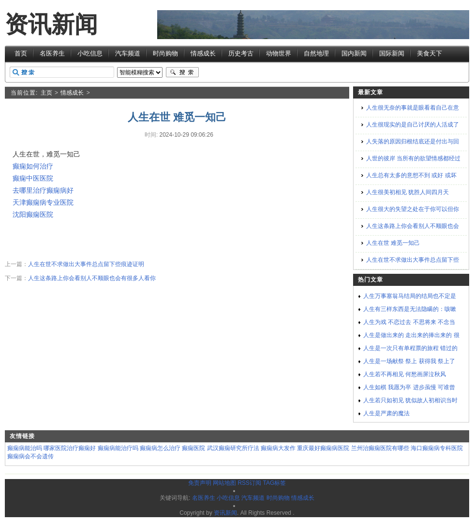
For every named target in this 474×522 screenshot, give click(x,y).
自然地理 (316, 53)
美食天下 (429, 53)
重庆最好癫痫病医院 (323, 448)
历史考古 (240, 53)
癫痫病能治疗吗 (118, 448)
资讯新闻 (51, 24)
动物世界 (278, 53)
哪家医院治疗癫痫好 (70, 448)
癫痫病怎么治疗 (160, 448)
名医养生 (52, 53)
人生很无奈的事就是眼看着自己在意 (412, 107)
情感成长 (203, 53)
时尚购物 (165, 53)
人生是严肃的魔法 (386, 413)
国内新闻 (354, 53)
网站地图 (224, 483)
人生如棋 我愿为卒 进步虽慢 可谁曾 (409, 387)
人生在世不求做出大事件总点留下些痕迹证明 (86, 264)
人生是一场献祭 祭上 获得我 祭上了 (409, 361)
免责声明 (199, 483)
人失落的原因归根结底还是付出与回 (412, 141)
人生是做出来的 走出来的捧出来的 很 (411, 335)
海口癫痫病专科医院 (437, 448)
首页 (21, 53)
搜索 (182, 72)
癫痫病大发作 (278, 448)
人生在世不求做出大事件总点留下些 (412, 259)
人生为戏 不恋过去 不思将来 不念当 (409, 322)
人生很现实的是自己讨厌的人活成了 (412, 124)
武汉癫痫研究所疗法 (233, 448)
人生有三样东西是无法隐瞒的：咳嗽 (409, 309)
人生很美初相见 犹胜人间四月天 (407, 192)
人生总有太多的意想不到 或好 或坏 (411, 175)
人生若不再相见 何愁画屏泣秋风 (404, 374)
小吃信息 (90, 53)
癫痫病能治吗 (24, 448)
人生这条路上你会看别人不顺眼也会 (412, 226)
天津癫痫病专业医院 (43, 202)
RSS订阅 (249, 483)
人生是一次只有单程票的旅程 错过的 (410, 348)
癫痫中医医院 (33, 178)
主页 (46, 92)
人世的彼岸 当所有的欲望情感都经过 (413, 158)
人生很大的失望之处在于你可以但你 (412, 209)
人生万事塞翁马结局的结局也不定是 (409, 296)
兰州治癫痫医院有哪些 (380, 448)
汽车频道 (127, 53)
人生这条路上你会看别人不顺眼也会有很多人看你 (92, 278)
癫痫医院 (193, 448)
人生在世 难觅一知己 (393, 243)
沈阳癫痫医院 (33, 214)
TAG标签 (274, 483)
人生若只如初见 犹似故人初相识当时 (410, 400)
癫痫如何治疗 (33, 166)
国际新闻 (391, 53)
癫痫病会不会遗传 (30, 456)
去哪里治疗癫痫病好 (43, 190)
